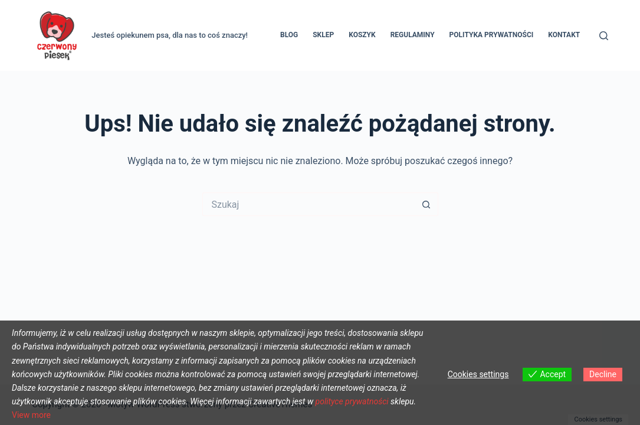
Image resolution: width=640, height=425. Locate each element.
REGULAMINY (412, 35)
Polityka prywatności (491, 35)
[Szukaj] (603, 35)
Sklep (323, 35)
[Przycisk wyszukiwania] (426, 204)
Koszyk (362, 35)
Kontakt (564, 35)
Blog (289, 35)
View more (31, 415)
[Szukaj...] (308, 204)
